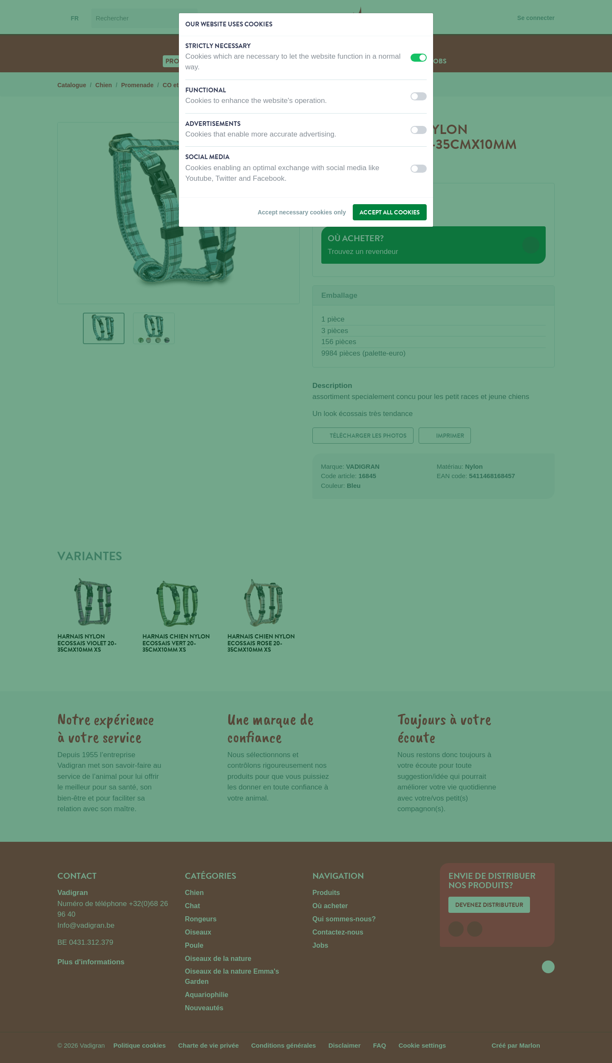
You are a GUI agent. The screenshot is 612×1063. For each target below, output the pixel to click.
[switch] (419, 58)
